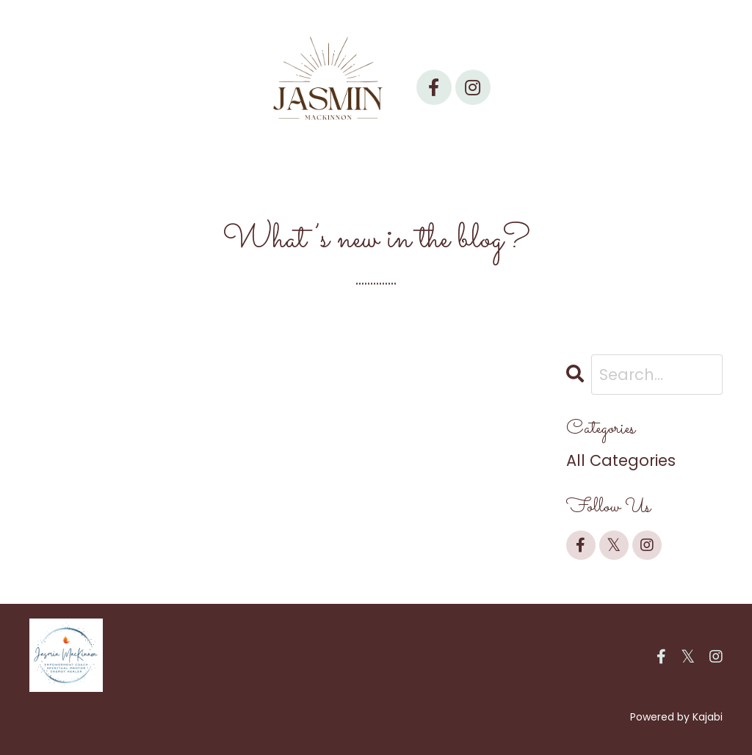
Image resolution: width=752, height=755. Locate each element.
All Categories (621, 460)
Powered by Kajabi (676, 717)
